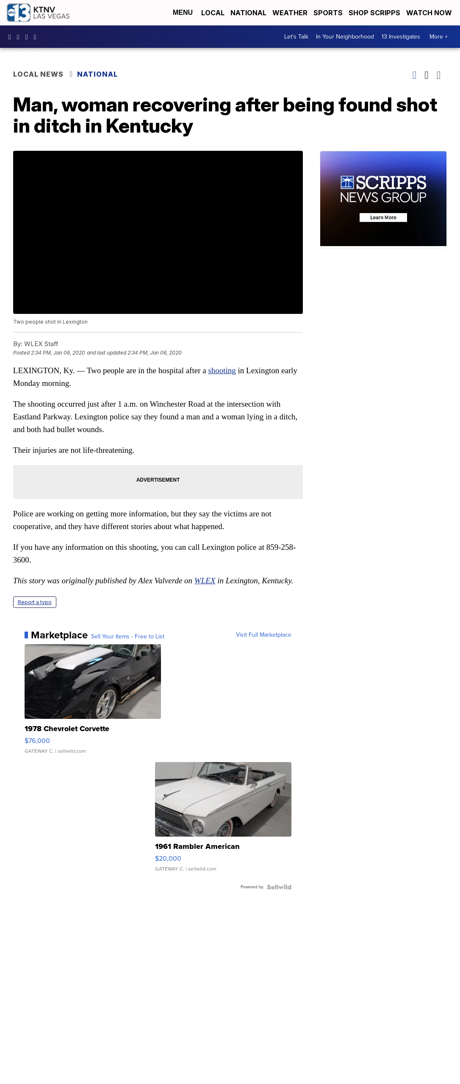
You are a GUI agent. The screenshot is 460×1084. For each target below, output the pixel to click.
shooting (222, 370)
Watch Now (430, 12)
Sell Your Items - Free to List (127, 637)
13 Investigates (401, 36)
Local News (38, 74)
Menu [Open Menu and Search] (183, 12)
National (248, 12)
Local (212, 12)
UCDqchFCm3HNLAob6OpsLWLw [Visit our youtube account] (37, 37)
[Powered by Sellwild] (279, 887)
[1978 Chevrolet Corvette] (93, 703)
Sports (328, 12)
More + (439, 36)
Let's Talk (296, 36)
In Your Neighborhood (345, 36)
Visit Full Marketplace (263, 635)
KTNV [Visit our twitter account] (28, 37)
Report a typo (35, 602)
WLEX (205, 580)
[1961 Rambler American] (223, 821)
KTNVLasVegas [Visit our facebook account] (11, 37)
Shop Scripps (374, 12)
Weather (290, 12)
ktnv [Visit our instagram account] (20, 37)
